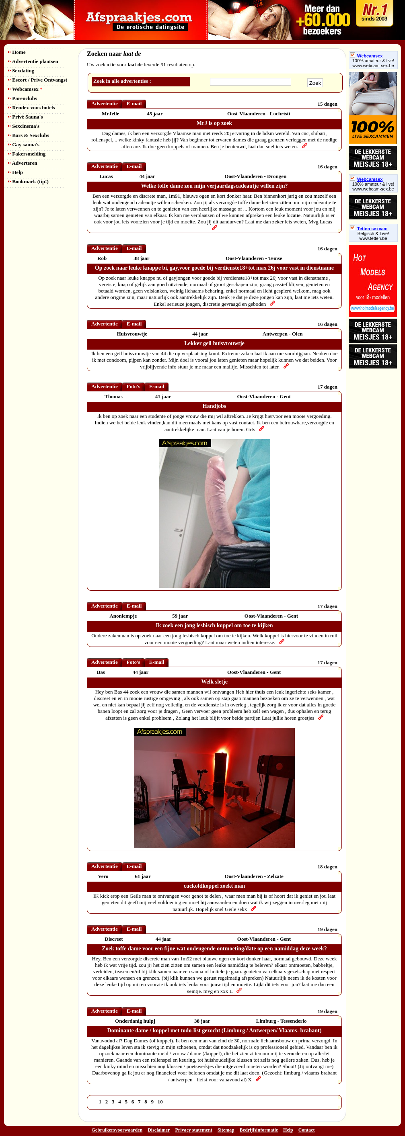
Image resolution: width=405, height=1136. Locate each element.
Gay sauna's (23, 144)
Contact (306, 1130)
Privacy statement (193, 1130)
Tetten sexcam (369, 228)
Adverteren (22, 163)
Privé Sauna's (25, 117)
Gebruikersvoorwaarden (117, 1130)
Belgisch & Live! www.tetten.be (373, 236)
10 (160, 1102)
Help (15, 172)
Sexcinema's (23, 126)
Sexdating (21, 71)
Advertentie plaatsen (33, 61)
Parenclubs (22, 98)
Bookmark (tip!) (28, 181)
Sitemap (226, 1130)
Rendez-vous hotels (31, 107)
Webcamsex (25, 89)
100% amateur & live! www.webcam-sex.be (373, 63)
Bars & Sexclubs (28, 135)
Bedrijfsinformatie (259, 1130)
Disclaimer (159, 1130)
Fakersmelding (26, 154)
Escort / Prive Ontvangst (37, 80)
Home (16, 52)
